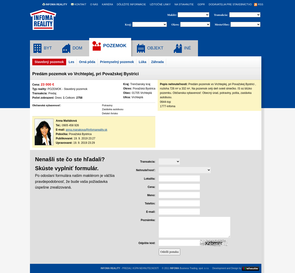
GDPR (201, 4)
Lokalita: (149, 178)
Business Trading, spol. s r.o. (189, 268)
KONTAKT (78, 4)
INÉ (182, 48)
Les (71, 62)
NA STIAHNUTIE (184, 4)
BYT (42, 48)
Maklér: (172, 15)
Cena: (151, 187)
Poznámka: (148, 220)
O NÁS (94, 4)
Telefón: (150, 203)
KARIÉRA (107, 4)
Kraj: (128, 24)
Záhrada (157, 62)
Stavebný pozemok (49, 62)
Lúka (142, 62)
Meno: (151, 195)
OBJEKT (149, 48)
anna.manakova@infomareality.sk (86, 129)
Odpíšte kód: (147, 243)
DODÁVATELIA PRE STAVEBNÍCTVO (230, 4)
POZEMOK (109, 46)
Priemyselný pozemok (117, 62)
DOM (71, 48)
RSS (258, 4)
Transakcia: (221, 15)
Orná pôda (87, 62)
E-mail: (150, 211)
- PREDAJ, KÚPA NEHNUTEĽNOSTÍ (130, 268)
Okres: (175, 24)
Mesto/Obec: (222, 24)
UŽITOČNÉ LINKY (160, 4)
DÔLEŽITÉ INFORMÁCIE (131, 4)
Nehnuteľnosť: (145, 170)
